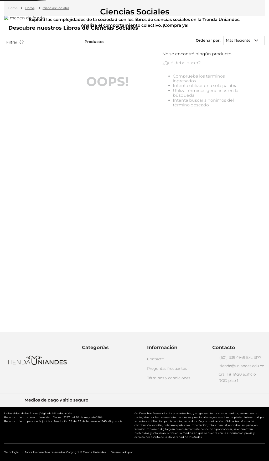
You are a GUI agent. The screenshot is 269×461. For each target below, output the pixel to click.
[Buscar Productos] (177, 17)
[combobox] (136, 18)
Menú (9, 19)
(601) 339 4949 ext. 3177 (123, 4)
